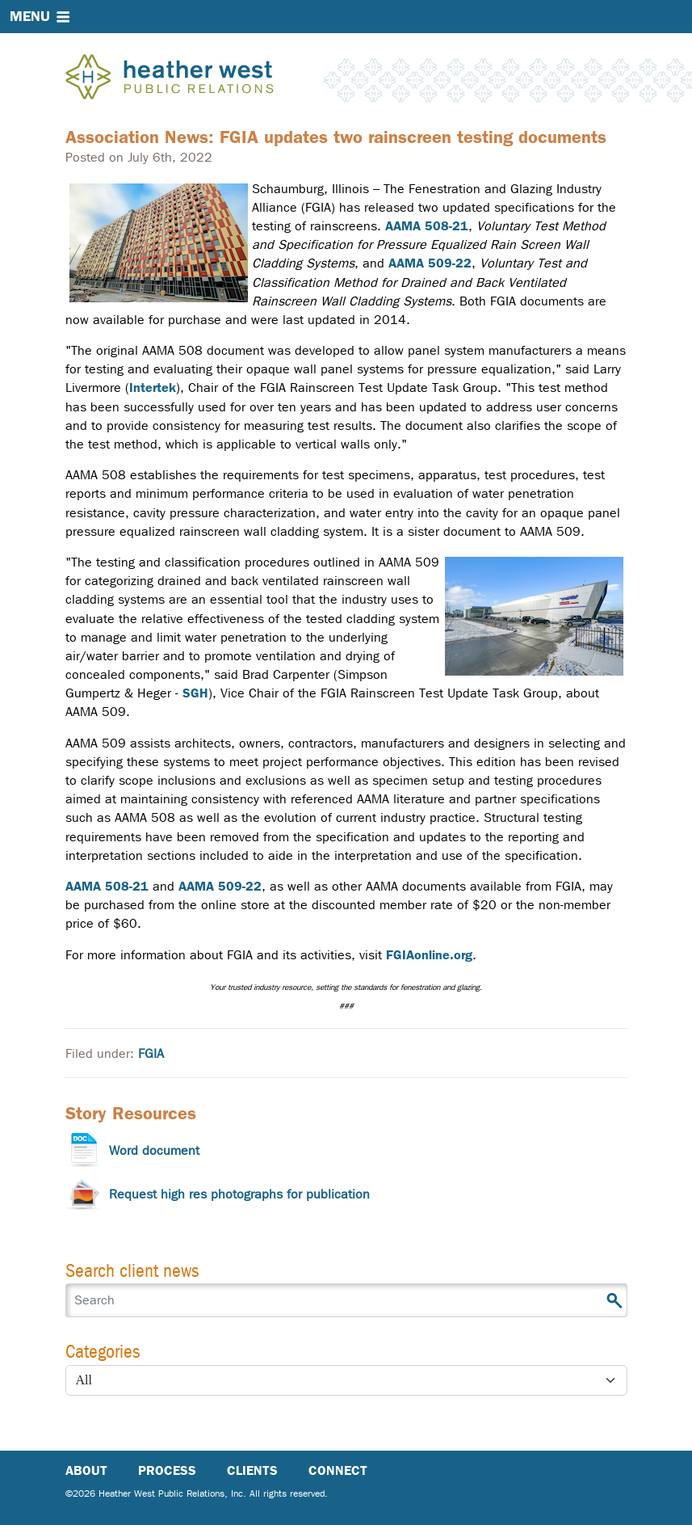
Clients (252, 1470)
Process (167, 1470)
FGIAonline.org (429, 955)
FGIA (151, 1053)
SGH (195, 693)
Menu (30, 16)
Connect (337, 1470)
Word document (154, 1150)
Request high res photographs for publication (239, 1194)
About (86, 1470)
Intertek (152, 387)
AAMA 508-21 (426, 226)
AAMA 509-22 (430, 263)
